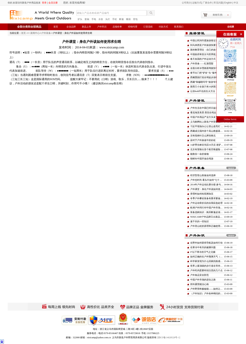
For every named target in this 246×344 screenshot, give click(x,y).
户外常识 (101, 26)
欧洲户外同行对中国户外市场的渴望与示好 (212, 207)
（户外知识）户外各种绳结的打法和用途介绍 (213, 293)
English (228, 2)
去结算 (230, 26)
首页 (55, 26)
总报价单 (117, 26)
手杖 (114, 19)
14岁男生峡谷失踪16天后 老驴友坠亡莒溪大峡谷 (214, 144)
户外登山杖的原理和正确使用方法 (207, 226)
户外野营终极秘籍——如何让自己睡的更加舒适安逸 (216, 289)
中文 (236, 2)
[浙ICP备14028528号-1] (168, 337)
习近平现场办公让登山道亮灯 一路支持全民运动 (214, 126)
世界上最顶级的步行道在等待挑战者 (208, 265)
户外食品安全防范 (199, 275)
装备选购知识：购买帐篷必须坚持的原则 (211, 212)
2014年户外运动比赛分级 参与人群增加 (210, 184)
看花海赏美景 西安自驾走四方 (205, 112)
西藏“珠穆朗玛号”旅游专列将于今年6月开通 (212, 82)
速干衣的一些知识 (199, 221)
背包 (135, 19)
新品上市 (86, 26)
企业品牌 (71, 26)
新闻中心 (35, 33)
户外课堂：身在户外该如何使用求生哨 (209, 189)
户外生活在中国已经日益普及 (205, 108)
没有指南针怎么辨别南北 (203, 135)
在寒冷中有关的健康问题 (203, 247)
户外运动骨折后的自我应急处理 (206, 203)
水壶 (100, 19)
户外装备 (46, 33)
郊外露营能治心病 (199, 284)
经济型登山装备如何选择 (203, 175)
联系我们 (178, 26)
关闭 (240, 33)
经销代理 (132, 26)
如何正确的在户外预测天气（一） (207, 256)
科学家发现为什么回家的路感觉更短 (208, 261)
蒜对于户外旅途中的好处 (203, 140)
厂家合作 (208, 2)
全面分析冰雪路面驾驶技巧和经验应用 (209, 68)
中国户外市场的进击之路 (203, 279)
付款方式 (163, 26)
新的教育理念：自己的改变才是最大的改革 (212, 49)
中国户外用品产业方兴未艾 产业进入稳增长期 (213, 117)
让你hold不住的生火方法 (202, 91)
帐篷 (121, 19)
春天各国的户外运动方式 (203, 59)
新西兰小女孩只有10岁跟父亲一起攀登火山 (212, 86)
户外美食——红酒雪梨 (201, 63)
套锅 (87, 19)
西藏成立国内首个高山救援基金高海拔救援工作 (214, 131)
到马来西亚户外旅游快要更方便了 (207, 45)
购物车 (218, 14)
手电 (93, 19)
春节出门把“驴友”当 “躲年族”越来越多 (209, 72)
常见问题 (218, 2)
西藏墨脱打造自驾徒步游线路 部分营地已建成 (213, 77)
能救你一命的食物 (199, 154)
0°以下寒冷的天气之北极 (202, 252)
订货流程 (148, 26)
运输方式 (196, 2)
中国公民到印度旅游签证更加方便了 (208, 40)
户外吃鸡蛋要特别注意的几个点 (206, 270)
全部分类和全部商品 (29, 26)
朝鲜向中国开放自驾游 (201, 158)
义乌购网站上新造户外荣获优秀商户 (208, 121)
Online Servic (230, 119)
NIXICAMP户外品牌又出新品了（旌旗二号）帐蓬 (215, 217)
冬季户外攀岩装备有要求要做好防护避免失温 (213, 198)
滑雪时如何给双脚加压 (201, 193)
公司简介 (186, 2)
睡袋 (128, 19)
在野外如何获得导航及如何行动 (206, 242)
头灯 (107, 19)
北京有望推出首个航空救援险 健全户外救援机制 (214, 149)
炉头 (80, 19)
